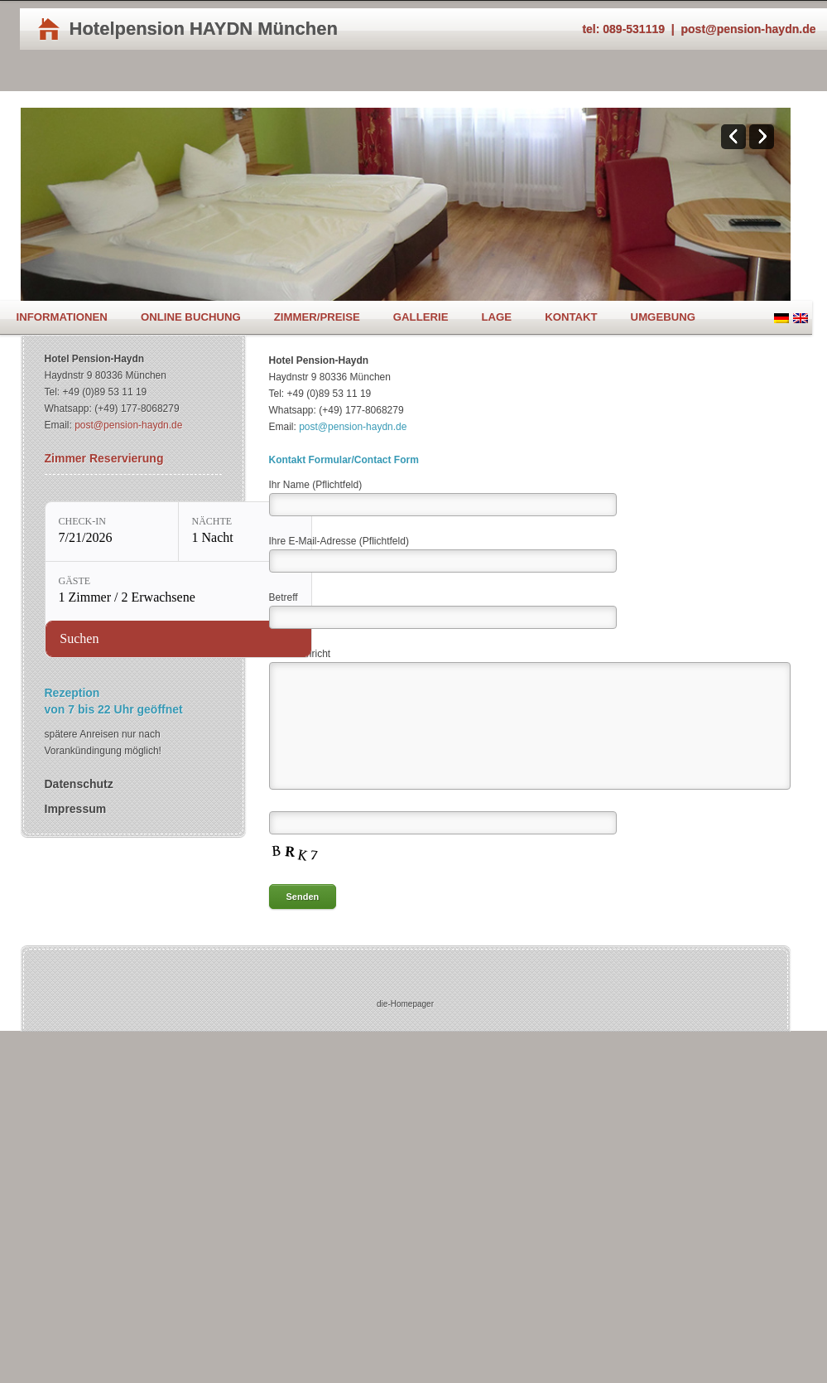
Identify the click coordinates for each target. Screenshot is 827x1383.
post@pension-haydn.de (748, 29)
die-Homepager (405, 1003)
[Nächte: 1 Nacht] (245, 531)
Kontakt (571, 317)
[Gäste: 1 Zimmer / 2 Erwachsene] (178, 591)
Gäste (75, 581)
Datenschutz (79, 784)
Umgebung (663, 317)
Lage (496, 317)
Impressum (76, 808)
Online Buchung (191, 317)
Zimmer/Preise (317, 317)
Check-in (82, 521)
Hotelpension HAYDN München (204, 28)
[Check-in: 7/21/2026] (112, 531)
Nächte (212, 521)
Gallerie (421, 317)
